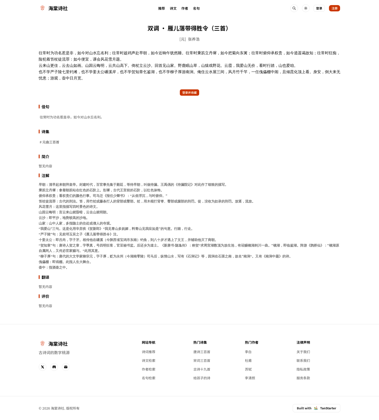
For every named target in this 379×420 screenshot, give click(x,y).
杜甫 (248, 360)
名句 (196, 8)
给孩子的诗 (201, 377)
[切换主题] (306, 8)
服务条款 (303, 377)
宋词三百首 (201, 360)
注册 (334, 8)
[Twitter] (42, 367)
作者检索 (148, 369)
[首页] (53, 8)
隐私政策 (303, 369)
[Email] (66, 367)
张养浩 (194, 39)
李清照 (250, 377)
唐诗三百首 (201, 351)
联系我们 (303, 360)
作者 (184, 8)
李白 (248, 351)
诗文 (173, 8)
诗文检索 (148, 360)
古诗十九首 (201, 369)
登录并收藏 (189, 92)
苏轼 (248, 369)
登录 (319, 8)
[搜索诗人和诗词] (294, 8)
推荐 (161, 8)
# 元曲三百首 (49, 142)
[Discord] (54, 367)
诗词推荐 (148, 351)
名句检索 (148, 377)
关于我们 (303, 351)
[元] (182, 39)
